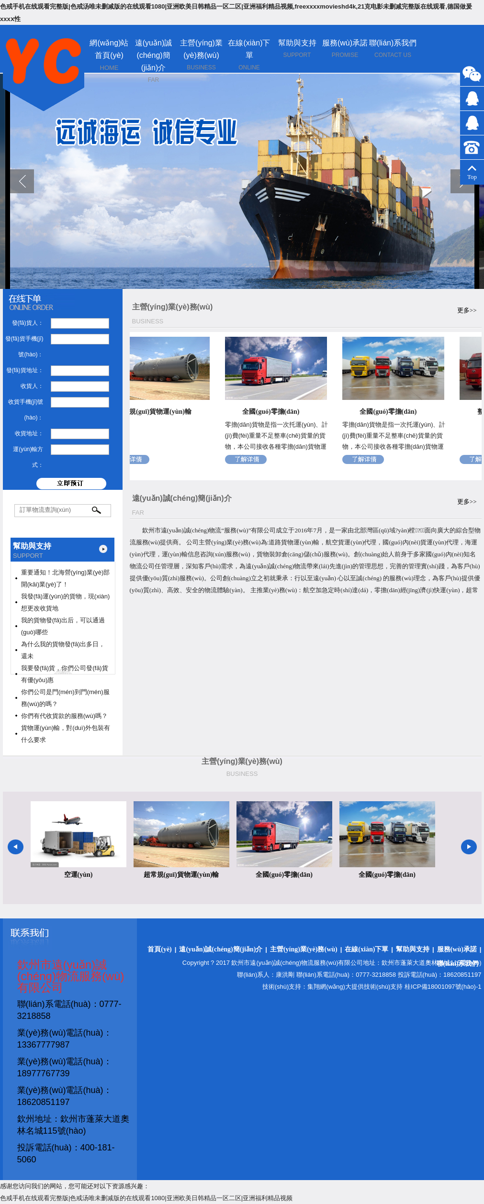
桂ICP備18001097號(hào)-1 (443, 986)
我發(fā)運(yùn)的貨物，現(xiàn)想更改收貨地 (65, 602)
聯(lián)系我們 (393, 43)
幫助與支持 (297, 43)
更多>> (467, 310)
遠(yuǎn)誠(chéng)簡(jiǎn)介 (153, 55)
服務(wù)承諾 (345, 43)
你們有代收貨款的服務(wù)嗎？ (64, 715)
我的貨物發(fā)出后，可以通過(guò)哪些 (63, 626)
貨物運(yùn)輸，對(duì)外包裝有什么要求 (65, 733)
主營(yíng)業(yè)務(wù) (304, 949)
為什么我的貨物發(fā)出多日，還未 (63, 650)
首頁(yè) (159, 949)
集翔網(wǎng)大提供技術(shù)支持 (355, 986)
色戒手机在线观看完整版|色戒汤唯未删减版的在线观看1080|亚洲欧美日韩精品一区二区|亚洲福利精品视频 (146, 1198)
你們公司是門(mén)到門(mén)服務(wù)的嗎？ (65, 697)
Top (472, 173)
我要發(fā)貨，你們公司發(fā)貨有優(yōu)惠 (64, 674)
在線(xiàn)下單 (366, 949)
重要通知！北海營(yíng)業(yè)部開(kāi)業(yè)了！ (65, 578)
